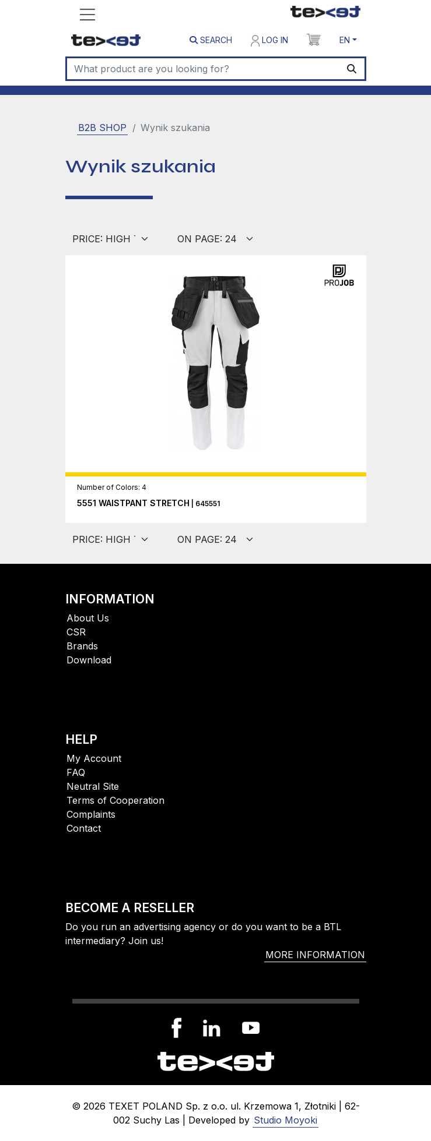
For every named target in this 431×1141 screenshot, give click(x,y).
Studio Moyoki (285, 1120)
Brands (82, 646)
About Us (87, 618)
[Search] (203, 68)
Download (88, 660)
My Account (93, 758)
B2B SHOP (102, 127)
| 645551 (148, 503)
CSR (76, 632)
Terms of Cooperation (115, 800)
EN (344, 40)
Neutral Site (92, 786)
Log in (269, 41)
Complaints (90, 814)
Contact (83, 828)
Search (211, 40)
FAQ (75, 772)
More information (315, 954)
